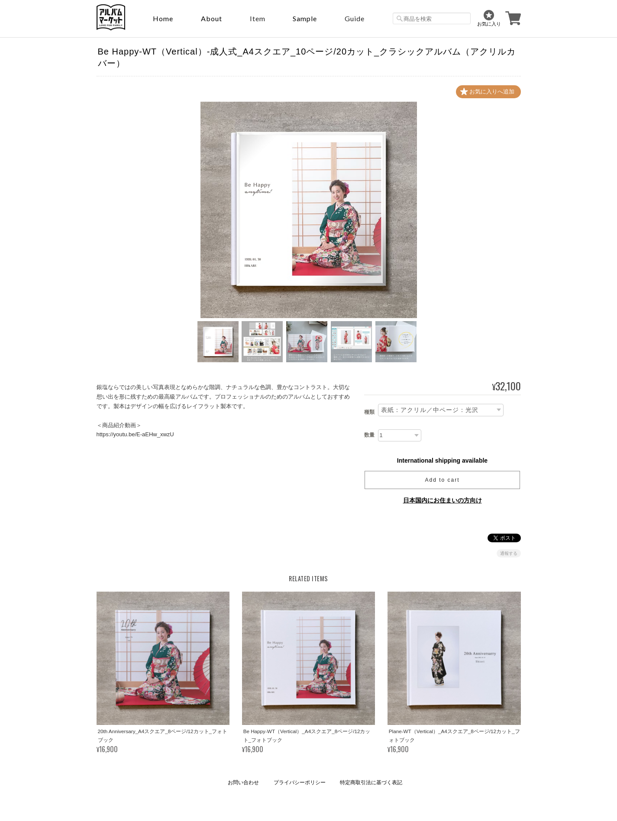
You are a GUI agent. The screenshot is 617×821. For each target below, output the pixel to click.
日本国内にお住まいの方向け (442, 500)
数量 (369, 435)
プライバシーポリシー (300, 782)
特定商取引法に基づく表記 (371, 782)
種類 (369, 412)
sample (305, 18)
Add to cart (442, 480)
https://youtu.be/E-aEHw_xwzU (135, 434)
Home (163, 18)
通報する (508, 553)
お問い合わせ (243, 782)
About (211, 18)
